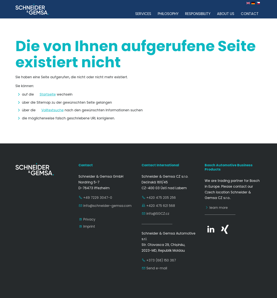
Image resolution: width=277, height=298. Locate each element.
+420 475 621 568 (160, 205)
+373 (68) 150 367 (161, 260)
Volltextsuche (52, 110)
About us (225, 13)
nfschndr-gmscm (107, 205)
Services (143, 13)
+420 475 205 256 (161, 197)
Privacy (89, 219)
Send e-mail (156, 268)
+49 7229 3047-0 (97, 197)
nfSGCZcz (157, 213)
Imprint (89, 226)
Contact (250, 13)
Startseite (48, 94)
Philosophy (168, 13)
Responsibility (197, 13)
